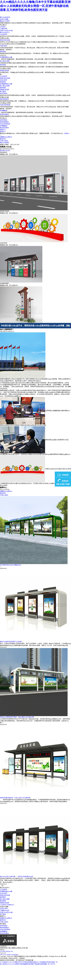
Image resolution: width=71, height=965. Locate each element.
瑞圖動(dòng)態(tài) (6, 137)
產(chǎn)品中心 (5, 32)
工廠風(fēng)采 (4, 910)
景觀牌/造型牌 (4, 70)
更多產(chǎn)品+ (5, 150)
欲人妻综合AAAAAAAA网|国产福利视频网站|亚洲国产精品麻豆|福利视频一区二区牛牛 (27, 964)
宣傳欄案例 (3, 110)
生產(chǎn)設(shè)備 (6, 30)
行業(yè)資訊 (4, 140)
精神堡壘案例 (4, 99)
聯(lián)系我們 (4, 142)
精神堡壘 (3, 65)
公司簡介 (3, 26)
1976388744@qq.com (6, 951)
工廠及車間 (3, 28)
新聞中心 (3, 129)
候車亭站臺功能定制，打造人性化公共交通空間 (15, 797)
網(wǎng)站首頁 (5, 17)
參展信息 (3, 139)
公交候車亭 (3, 34)
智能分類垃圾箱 (5, 40)
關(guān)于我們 (5, 21)
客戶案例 (3, 91)
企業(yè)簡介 (4, 908)
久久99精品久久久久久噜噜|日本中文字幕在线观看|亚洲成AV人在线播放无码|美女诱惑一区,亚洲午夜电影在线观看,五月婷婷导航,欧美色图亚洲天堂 (35, 6)
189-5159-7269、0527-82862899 (9, 954)
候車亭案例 (3, 93)
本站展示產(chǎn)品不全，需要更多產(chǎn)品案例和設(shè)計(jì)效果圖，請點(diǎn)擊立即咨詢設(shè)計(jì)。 (35, 326)
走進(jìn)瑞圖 (4, 19)
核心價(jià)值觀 (5, 61)
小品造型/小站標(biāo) (7, 904)
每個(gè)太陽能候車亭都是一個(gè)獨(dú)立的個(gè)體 (17, 717)
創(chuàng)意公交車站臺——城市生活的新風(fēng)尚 (16, 876)
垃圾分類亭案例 (5, 105)
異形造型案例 (4, 114)
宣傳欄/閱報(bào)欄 (6, 57)
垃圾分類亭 (3, 46)
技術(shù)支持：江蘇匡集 (17, 958)
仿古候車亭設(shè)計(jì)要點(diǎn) (10, 565)
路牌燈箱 (3, 51)
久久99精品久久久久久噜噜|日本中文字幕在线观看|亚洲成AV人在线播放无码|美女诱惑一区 (29, 962)
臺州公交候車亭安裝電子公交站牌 (11, 641)
